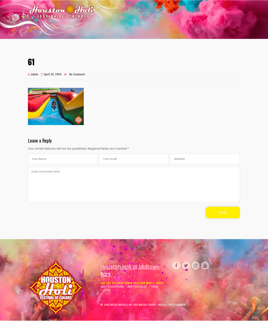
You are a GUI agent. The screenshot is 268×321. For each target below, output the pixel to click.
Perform (162, 11)
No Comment (79, 74)
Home (102, 11)
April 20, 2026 (52, 74)
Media (210, 11)
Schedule (116, 11)
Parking (178, 11)
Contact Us (107, 20)
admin (33, 74)
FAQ (220, 11)
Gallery (133, 11)
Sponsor (194, 11)
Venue (148, 11)
